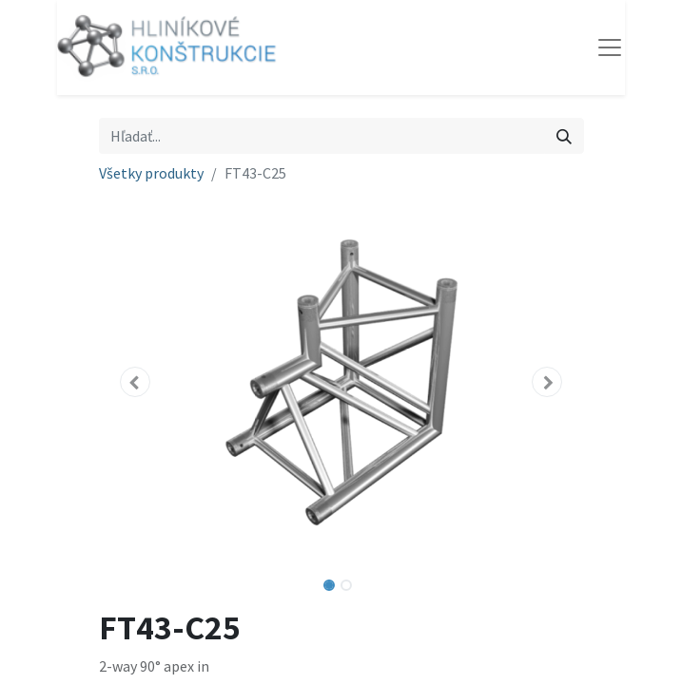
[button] (135, 382)
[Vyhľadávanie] (564, 136)
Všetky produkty (151, 172)
